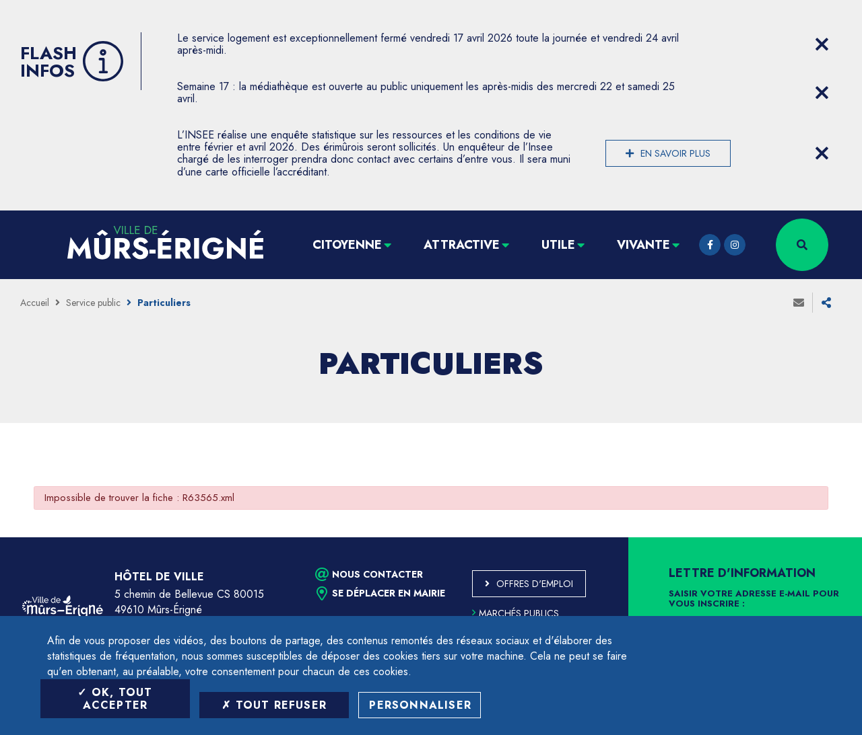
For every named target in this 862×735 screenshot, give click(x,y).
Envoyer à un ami (798, 303)
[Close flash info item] (821, 44)
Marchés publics (515, 613)
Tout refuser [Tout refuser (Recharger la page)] (274, 705)
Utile (558, 245)
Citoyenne (347, 245)
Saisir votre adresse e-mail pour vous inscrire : (754, 599)
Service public (93, 302)
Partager (826, 303)
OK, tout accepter (114, 699)
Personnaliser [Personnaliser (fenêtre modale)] (420, 705)
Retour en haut (821, 537)
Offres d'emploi (534, 583)
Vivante (643, 245)
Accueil (34, 302)
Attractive (462, 245)
